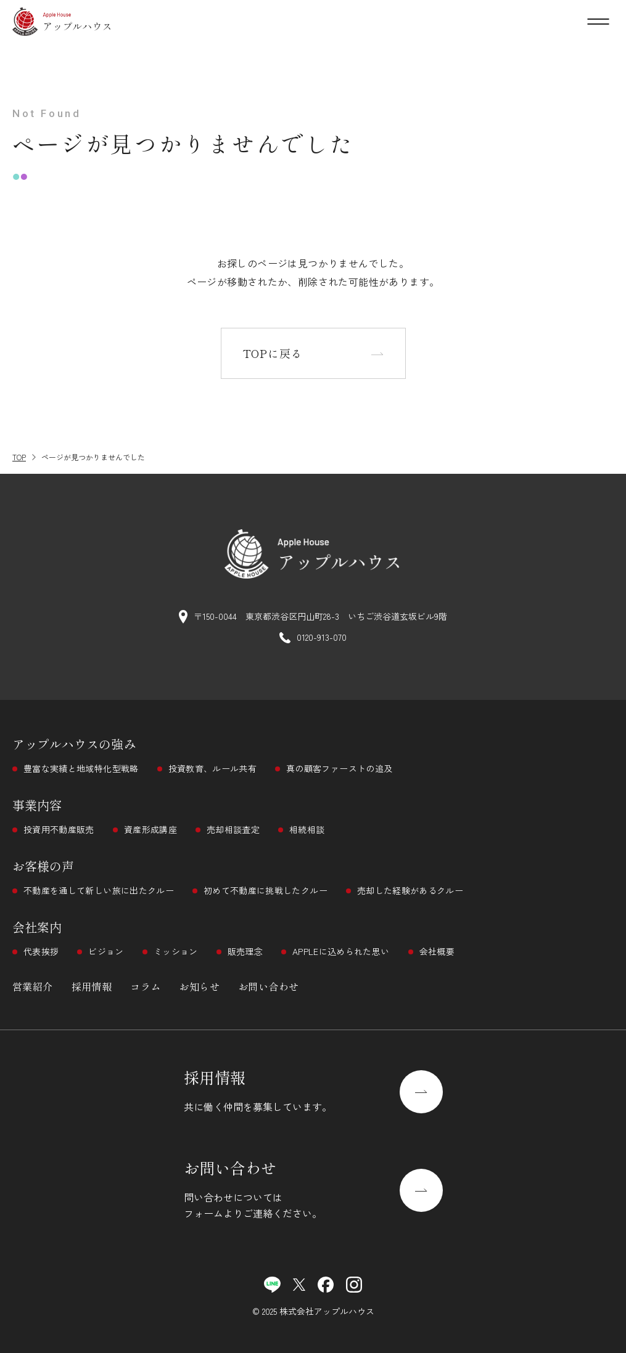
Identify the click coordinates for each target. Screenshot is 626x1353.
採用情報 (92, 986)
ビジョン (105, 951)
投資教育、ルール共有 (212, 768)
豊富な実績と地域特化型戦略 (81, 768)
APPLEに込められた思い (341, 951)
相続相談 (306, 829)
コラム (145, 986)
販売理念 (245, 951)
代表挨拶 (41, 951)
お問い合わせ (268, 986)
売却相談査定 (233, 829)
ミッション (176, 951)
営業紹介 (32, 986)
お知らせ (199, 986)
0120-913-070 (322, 637)
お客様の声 (43, 866)
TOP (19, 457)
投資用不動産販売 (58, 829)
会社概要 (437, 951)
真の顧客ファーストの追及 (339, 768)
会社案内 (37, 927)
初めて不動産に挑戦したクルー (265, 890)
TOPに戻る (273, 353)
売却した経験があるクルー (410, 890)
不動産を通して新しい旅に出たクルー (98, 890)
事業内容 (37, 805)
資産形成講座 (150, 829)
